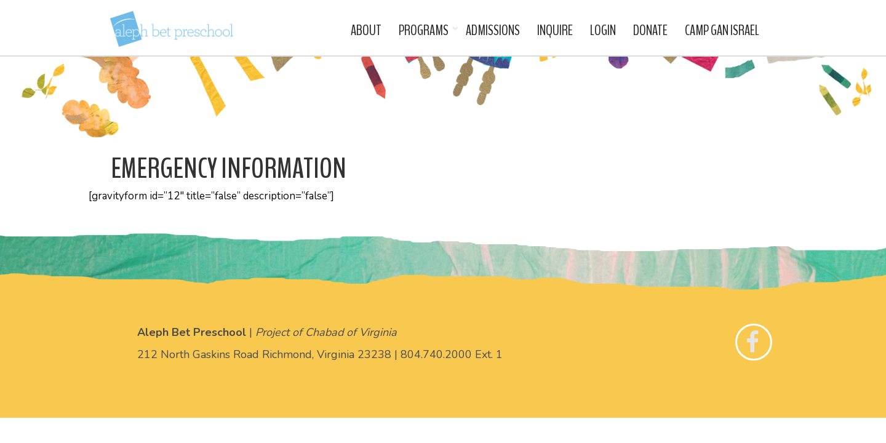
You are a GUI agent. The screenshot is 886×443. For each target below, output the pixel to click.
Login (603, 30)
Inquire (555, 30)
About (366, 30)
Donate (650, 30)
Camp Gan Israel (722, 30)
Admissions (493, 30)
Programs (424, 30)
